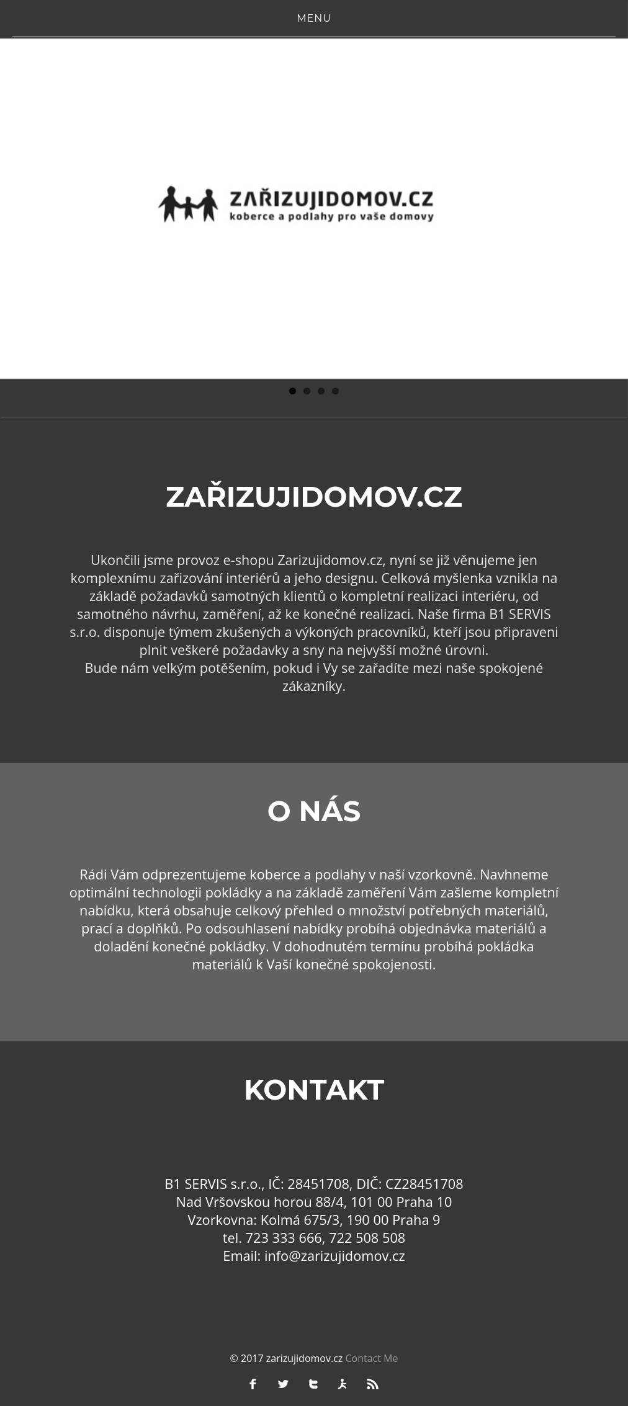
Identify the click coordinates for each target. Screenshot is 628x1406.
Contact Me (371, 1358)
